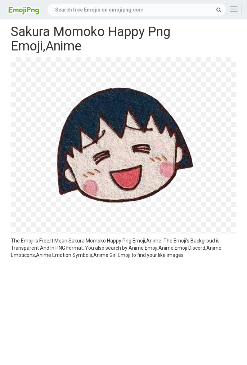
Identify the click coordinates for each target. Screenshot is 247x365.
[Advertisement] (123, 312)
